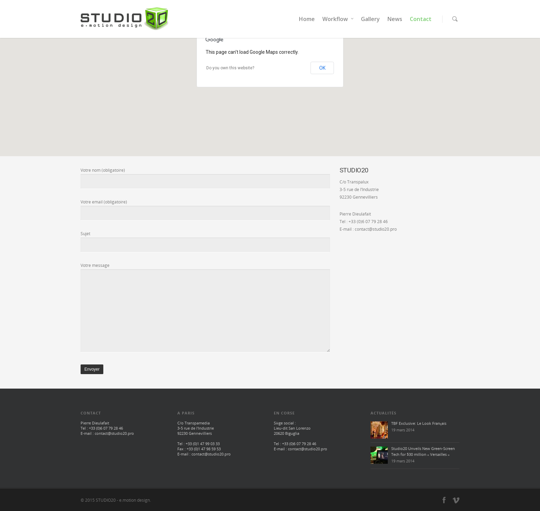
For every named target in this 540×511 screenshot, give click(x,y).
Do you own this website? (230, 68)
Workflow (338, 19)
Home (307, 19)
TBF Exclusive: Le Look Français (419, 423)
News (394, 19)
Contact (421, 19)
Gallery (370, 19)
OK (322, 68)
